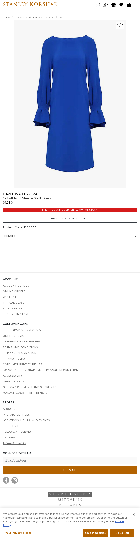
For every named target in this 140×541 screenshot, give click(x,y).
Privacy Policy (14, 359)
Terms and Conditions (20, 347)
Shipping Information (19, 353)
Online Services (15, 336)
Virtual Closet (14, 303)
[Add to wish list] (120, 25)
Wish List (10, 297)
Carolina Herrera (20, 194)
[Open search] (98, 5)
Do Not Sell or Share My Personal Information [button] (40, 370)
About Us (10, 409)
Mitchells (70, 500)
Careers (9, 437)
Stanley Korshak (30, 5)
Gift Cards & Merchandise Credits (29, 387)
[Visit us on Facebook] (6, 480)
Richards (70, 505)
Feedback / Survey (17, 432)
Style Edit (11, 426)
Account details (16, 286)
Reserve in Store (16, 314)
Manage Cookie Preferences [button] (25, 393)
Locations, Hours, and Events (26, 420)
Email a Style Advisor (70, 218)
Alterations (12, 308)
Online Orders (14, 291)
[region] (70, 524)
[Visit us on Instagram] (14, 480)
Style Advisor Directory (22, 330)
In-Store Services (16, 415)
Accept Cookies (95, 533)
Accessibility (13, 376)
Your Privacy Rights (18, 533)
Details (70, 236)
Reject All (122, 533)
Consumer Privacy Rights (22, 364)
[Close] (134, 514)
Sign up (70, 470)
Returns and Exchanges (22, 341)
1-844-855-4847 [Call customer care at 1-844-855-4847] (14, 443)
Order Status (13, 381)
